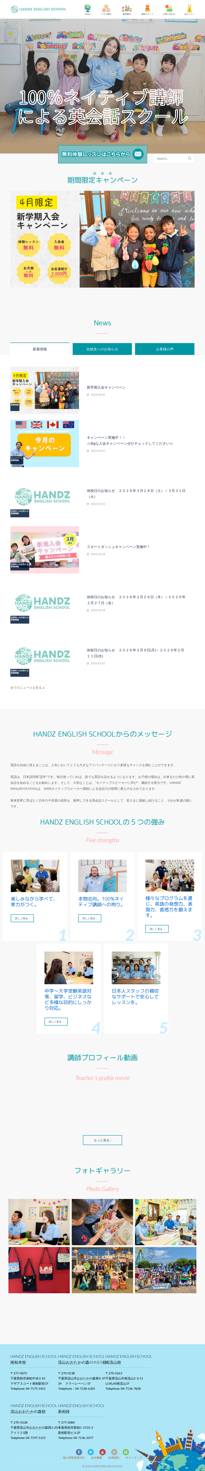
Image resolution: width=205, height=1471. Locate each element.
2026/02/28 (98, 554)
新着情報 (15, 405)
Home (87, 14)
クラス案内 (106, 14)
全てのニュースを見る (27, 687)
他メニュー (189, 14)
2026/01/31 (98, 663)
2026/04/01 (98, 394)
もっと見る (102, 1140)
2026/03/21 (98, 503)
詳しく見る (22, 918)
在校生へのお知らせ (20, 511)
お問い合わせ (169, 14)
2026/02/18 (98, 610)
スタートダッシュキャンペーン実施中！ (118, 546)
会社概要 (96, 1457)
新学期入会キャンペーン (106, 387)
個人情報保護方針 (74, 1457)
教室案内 (127, 14)
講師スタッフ (147, 14)
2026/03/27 (98, 450)
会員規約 (113, 1457)
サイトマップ (134, 1457)
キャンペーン (17, 458)
